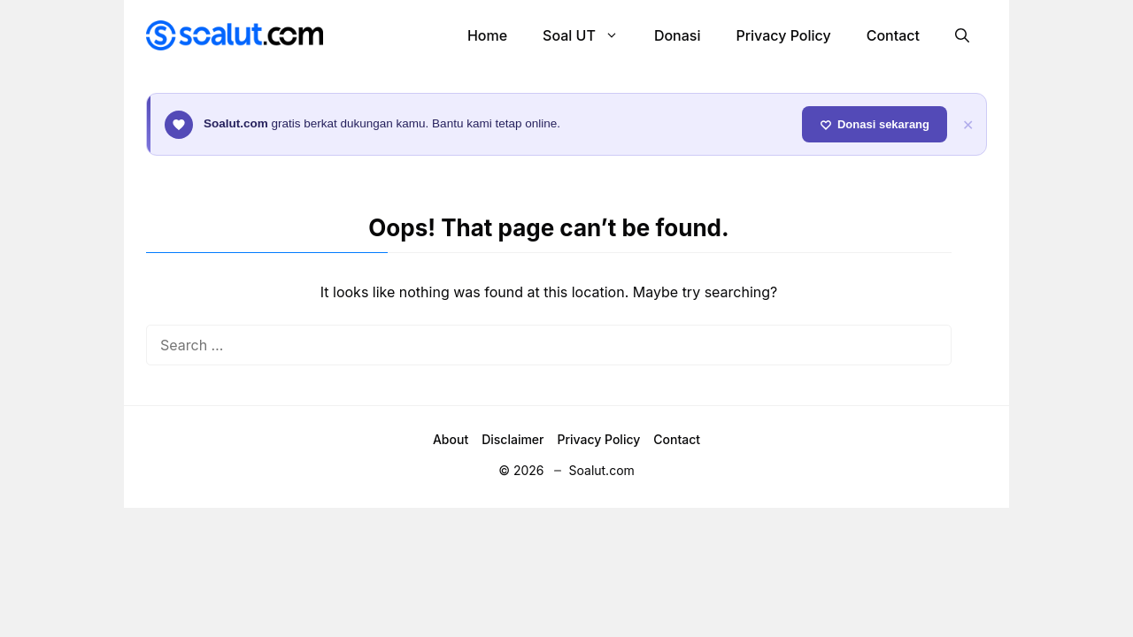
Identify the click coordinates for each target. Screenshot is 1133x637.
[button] (962, 35)
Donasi (677, 35)
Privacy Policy (783, 35)
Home (487, 35)
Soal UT (589, 35)
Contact (893, 35)
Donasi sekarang (874, 124)
